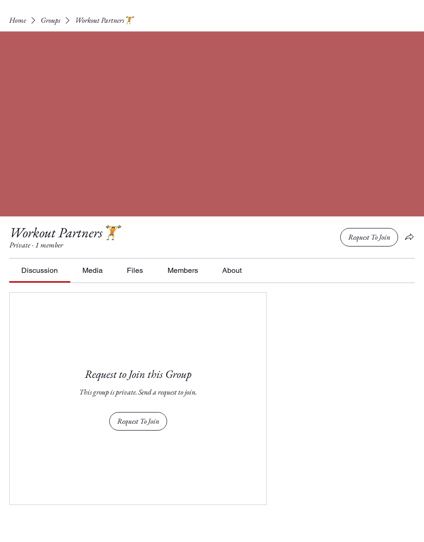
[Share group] (409, 236)
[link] (39, 270)
